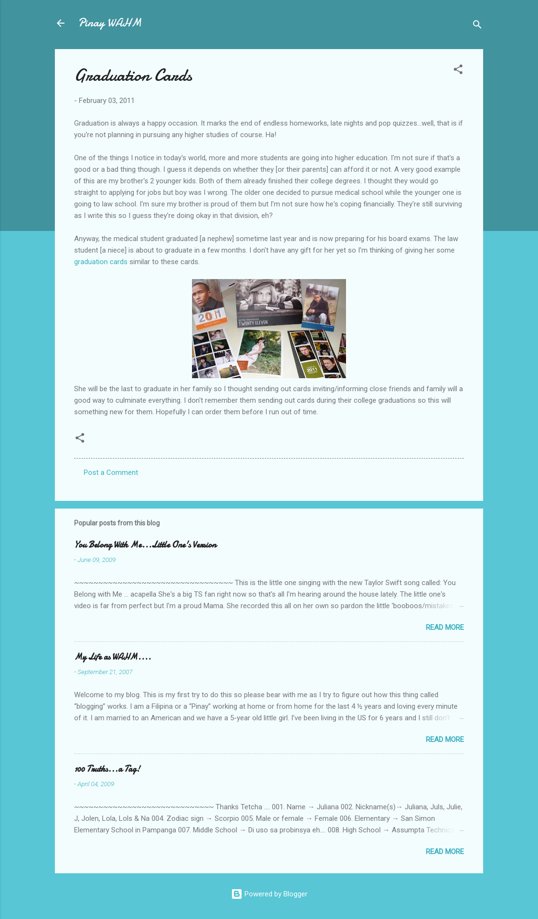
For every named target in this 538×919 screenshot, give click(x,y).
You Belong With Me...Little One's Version (145, 545)
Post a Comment (111, 472)
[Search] (477, 26)
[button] (458, 71)
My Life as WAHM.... (112, 657)
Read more (445, 627)
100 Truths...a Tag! (107, 769)
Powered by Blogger (269, 894)
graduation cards (101, 261)
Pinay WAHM (109, 23)
